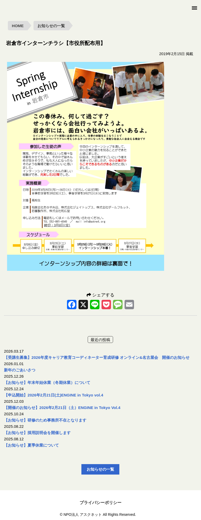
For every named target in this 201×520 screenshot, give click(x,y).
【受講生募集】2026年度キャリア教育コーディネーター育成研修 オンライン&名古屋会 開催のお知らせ (96, 357)
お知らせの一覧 (51, 26)
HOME (18, 26)
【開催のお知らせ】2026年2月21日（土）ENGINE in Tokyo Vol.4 (62, 407)
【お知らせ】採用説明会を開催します (37, 432)
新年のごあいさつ (19, 370)
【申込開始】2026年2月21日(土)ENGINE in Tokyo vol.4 (53, 395)
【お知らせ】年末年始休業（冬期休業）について (47, 382)
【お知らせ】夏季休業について (31, 445)
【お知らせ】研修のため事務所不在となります (45, 420)
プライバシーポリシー (100, 502)
